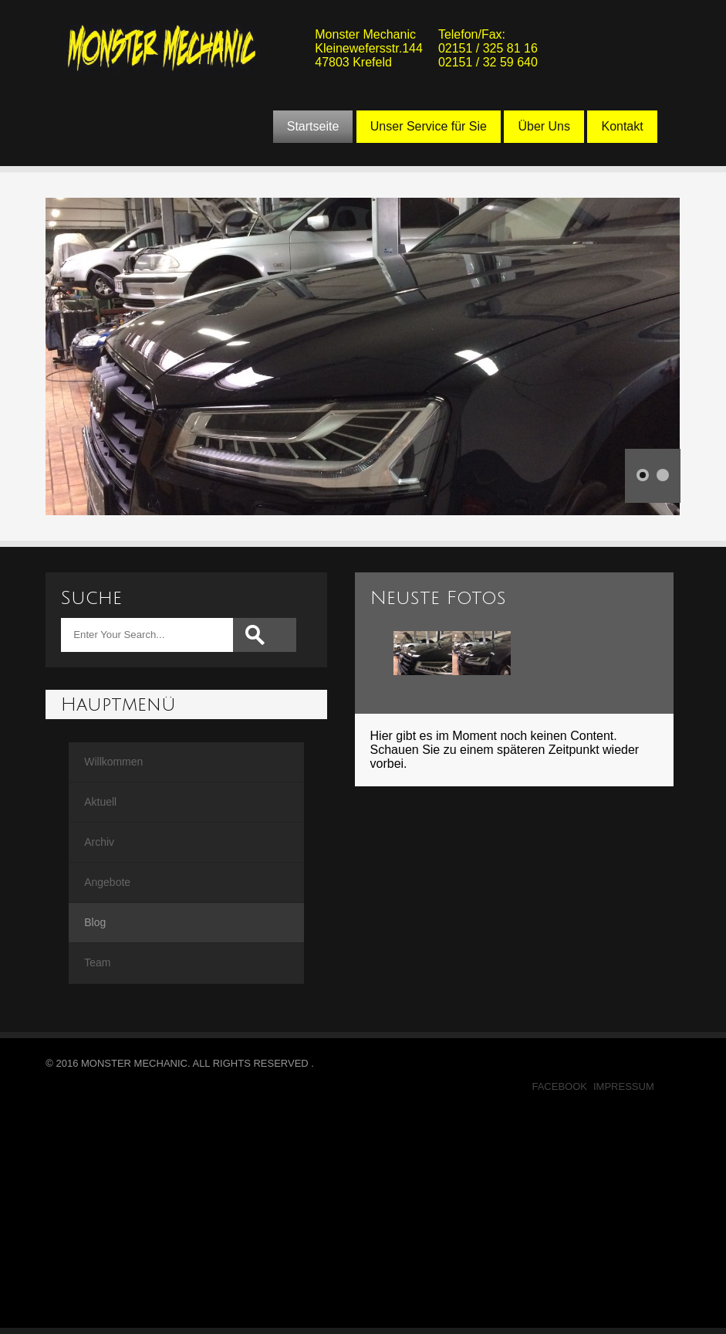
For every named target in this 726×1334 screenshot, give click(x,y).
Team (97, 962)
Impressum (623, 1086)
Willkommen (113, 761)
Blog (95, 922)
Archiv (99, 842)
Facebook (559, 1086)
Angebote (107, 882)
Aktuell (100, 802)
